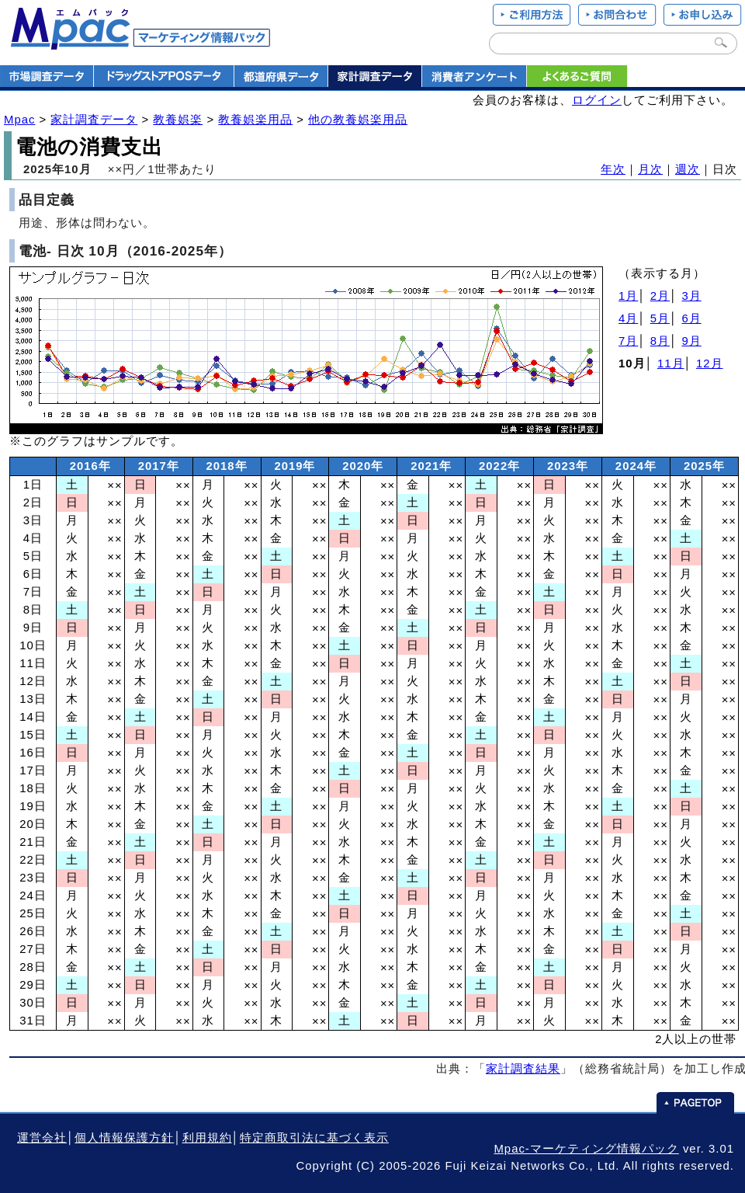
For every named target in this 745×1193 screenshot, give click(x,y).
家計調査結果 (523, 1069)
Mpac (19, 119)
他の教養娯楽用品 (357, 119)
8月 (660, 341)
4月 (628, 318)
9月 (691, 341)
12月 (709, 363)
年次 (613, 169)
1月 (628, 296)
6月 (691, 318)
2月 (660, 296)
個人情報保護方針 (124, 1138)
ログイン (597, 100)
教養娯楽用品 (255, 119)
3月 (691, 296)
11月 (670, 363)
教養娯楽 (178, 119)
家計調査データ (93, 119)
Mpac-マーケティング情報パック (586, 1149)
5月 (660, 318)
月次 (650, 169)
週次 (687, 169)
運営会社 (42, 1138)
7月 (628, 341)
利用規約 (207, 1138)
